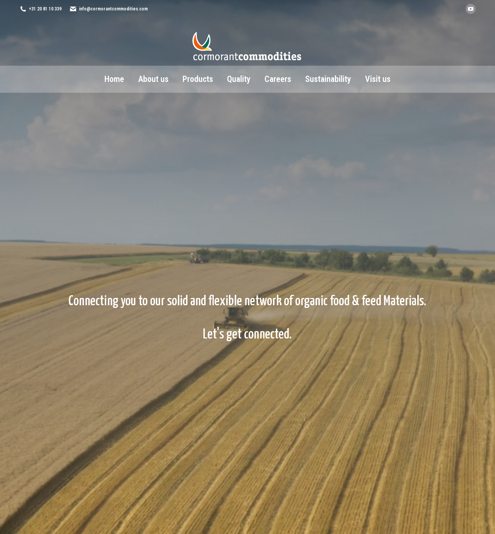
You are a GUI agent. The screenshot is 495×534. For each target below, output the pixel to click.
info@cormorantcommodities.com (113, 9)
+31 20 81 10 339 (45, 9)
